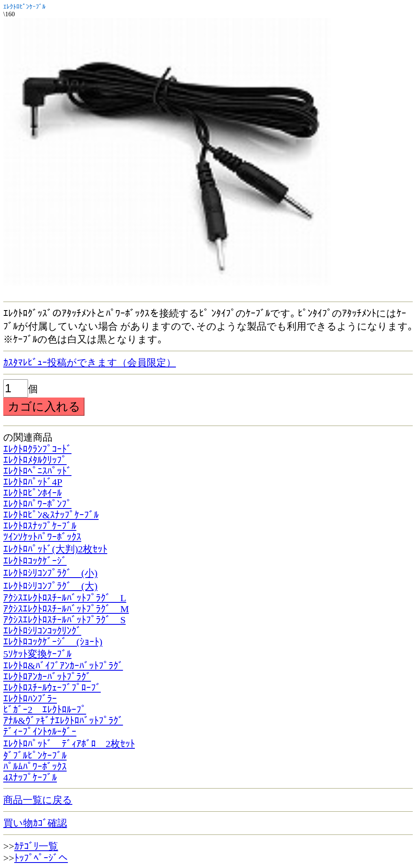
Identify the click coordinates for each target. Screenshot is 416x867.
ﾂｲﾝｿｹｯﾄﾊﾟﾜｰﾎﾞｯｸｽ (42, 537)
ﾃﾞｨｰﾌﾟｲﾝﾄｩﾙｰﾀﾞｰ (39, 731)
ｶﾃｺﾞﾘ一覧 (36, 846)
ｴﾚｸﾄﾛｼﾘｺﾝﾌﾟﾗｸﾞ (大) (50, 586)
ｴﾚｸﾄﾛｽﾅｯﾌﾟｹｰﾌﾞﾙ (39, 526)
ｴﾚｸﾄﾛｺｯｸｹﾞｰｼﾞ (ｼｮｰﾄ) (52, 642)
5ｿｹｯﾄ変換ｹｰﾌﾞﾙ (37, 654)
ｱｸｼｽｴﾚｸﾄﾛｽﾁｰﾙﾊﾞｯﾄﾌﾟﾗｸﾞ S (64, 620)
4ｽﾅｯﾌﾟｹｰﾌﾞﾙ (30, 777)
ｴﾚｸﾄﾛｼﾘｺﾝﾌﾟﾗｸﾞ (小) (50, 573)
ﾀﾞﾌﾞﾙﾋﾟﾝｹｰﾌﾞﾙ (35, 755)
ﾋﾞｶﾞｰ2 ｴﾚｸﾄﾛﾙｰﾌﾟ (44, 709)
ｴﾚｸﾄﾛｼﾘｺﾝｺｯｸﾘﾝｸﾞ (42, 631)
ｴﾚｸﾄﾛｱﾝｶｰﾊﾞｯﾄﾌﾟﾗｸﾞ (47, 676)
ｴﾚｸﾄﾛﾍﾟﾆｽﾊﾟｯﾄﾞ (37, 471)
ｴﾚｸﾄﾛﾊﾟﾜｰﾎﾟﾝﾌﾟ (37, 504)
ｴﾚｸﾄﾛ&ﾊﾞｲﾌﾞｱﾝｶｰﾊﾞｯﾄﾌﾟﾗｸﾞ (63, 666)
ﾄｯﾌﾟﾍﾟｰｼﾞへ (41, 858)
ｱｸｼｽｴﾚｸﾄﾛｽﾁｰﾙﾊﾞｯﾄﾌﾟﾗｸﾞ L (64, 598)
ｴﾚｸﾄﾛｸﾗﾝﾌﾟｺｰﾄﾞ (37, 449)
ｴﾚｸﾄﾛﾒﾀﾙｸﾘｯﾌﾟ (35, 460)
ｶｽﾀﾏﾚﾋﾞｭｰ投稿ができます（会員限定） (89, 362)
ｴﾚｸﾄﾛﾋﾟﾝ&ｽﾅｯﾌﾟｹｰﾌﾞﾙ (51, 515)
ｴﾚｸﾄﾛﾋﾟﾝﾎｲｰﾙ (32, 493)
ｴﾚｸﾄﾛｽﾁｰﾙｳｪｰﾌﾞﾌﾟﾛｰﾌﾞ (52, 687)
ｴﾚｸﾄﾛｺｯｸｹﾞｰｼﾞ (35, 561)
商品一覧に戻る (37, 800)
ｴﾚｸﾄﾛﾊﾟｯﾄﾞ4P (32, 482)
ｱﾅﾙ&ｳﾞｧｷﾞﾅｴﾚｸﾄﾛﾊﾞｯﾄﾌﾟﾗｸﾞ (63, 720)
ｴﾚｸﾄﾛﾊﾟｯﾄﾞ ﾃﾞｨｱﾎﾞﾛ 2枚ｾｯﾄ (69, 744)
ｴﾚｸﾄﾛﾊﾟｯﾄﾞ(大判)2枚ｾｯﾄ (55, 549)
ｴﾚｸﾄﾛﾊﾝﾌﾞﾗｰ (30, 698)
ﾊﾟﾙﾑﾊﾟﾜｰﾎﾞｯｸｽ (35, 766)
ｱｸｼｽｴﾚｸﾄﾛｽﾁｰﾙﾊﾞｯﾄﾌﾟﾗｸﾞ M (66, 609)
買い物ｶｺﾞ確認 (35, 823)
